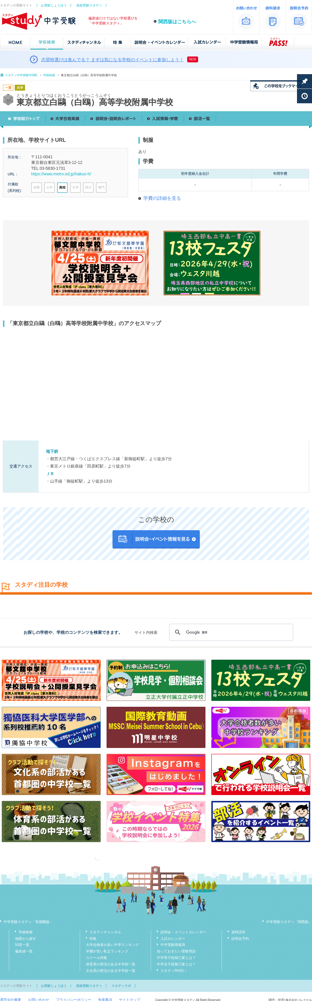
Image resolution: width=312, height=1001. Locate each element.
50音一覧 (22, 945)
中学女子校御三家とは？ (176, 964)
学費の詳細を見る (162, 198)
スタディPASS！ (173, 971)
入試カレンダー (172, 939)
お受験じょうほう (54, 5)
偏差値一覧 (24, 951)
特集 (93, 939)
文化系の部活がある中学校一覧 (110, 971)
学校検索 (49, 75)
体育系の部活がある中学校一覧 (110, 964)
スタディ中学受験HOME (21, 75)
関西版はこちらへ (177, 21)
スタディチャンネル (105, 932)
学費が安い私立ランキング (107, 951)
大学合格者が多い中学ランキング (112, 945)
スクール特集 (96, 958)
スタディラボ (121, 985)
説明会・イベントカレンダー (183, 932)
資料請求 (238, 932)
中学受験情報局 (172, 945)
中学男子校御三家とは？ (176, 958)
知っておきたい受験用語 (176, 951)
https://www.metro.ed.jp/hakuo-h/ (61, 174)
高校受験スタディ (89, 5)
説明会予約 (240, 939)
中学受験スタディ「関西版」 (289, 922)
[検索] (230, 632)
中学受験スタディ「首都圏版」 (28, 922)
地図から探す (25, 939)
